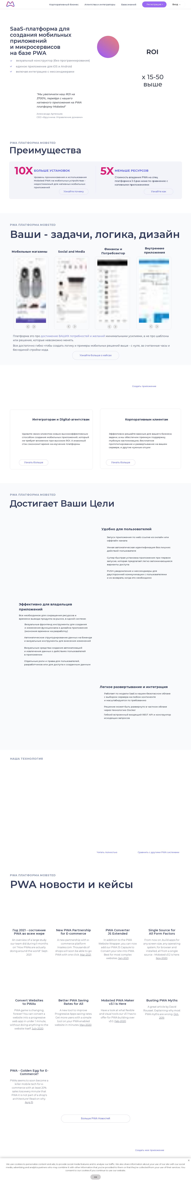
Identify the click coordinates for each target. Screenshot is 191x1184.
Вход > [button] (169, 5)
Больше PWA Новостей (95, 1118)
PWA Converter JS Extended (118, 932)
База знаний (129, 6)
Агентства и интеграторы (106, 7)
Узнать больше (33, 462)
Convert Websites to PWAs (29, 1002)
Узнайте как (158, 191)
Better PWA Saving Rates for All (73, 1002)
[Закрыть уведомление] (188, 1160)
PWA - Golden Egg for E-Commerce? (29, 1072)
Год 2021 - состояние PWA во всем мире (29, 932)
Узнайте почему (74, 191)
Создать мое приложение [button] (149, 1150)
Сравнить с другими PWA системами (158, 852)
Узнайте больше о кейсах (96, 355)
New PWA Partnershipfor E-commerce (73, 932)
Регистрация (152, 5)
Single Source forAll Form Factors (162, 932)
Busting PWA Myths (162, 1000)
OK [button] (95, 1177)
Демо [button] (157, 462)
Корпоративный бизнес (81, 7)
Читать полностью (107, 852)
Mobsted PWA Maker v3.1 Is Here (117, 1002)
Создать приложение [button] (144, 386)
